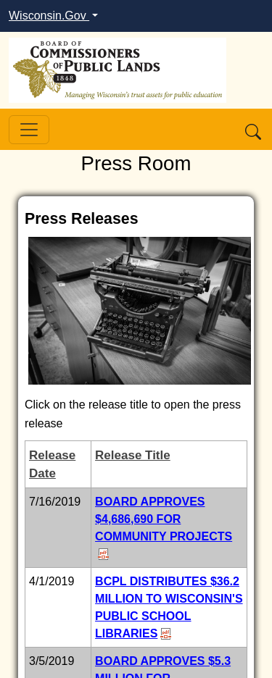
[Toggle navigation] (29, 129)
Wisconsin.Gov (49, 15)
